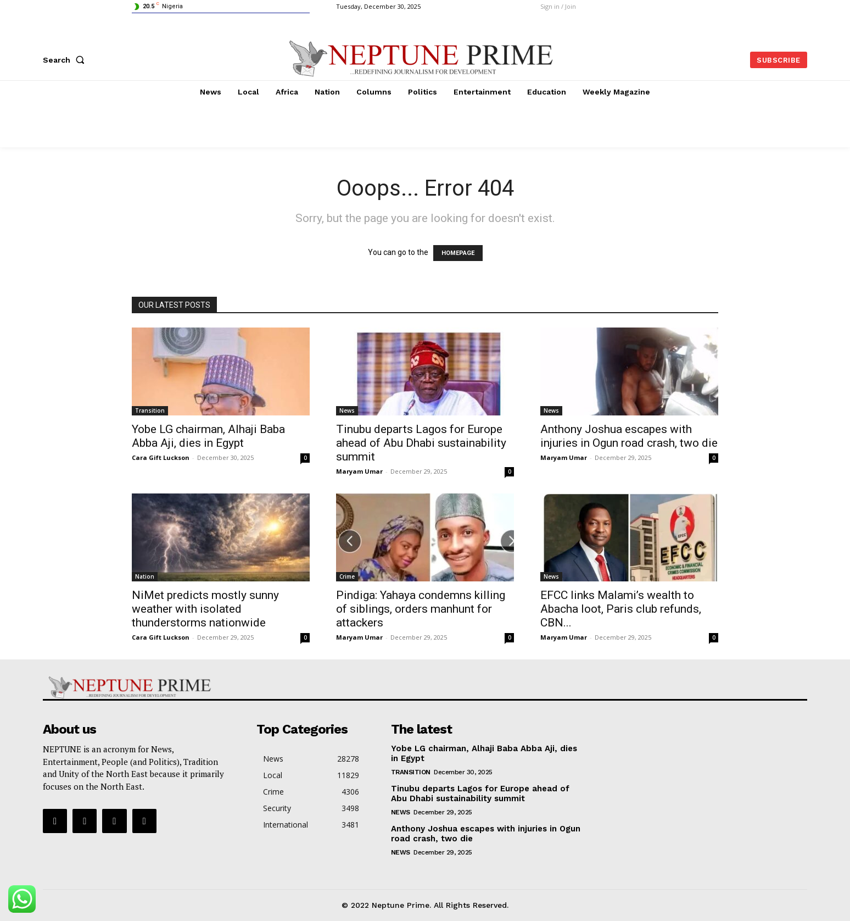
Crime (347, 576)
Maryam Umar (359, 471)
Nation (144, 576)
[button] (66, 59)
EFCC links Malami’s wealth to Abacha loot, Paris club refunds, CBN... (620, 609)
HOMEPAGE (457, 253)
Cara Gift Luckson (160, 457)
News (347, 410)
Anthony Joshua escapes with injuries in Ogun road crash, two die (629, 436)
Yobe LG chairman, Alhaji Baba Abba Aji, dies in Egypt (208, 436)
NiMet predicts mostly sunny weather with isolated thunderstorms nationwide (205, 609)
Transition (150, 410)
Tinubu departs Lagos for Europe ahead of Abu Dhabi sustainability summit (421, 443)
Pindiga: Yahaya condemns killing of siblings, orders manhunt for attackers (420, 609)
